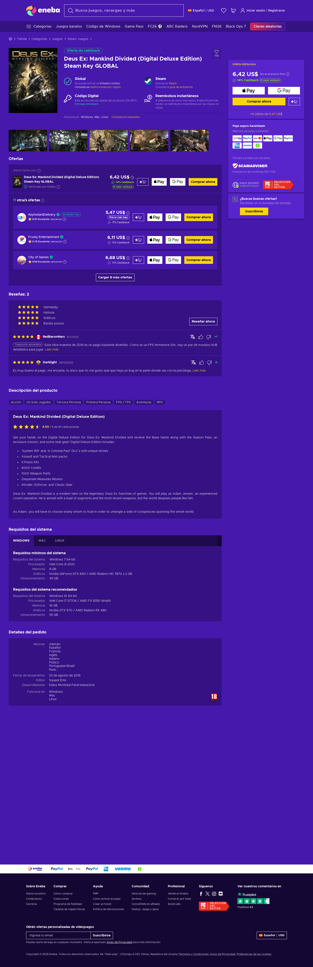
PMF (95, 893)
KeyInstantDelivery (41, 214)
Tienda (22, 39)
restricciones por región (105, 87)
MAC (42, 540)
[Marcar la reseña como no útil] (208, 337)
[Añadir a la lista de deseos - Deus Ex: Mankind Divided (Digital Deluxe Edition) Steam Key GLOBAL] (216, 55)
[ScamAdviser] (250, 166)
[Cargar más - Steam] (148, 81)
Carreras (31, 904)
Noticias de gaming (144, 893)
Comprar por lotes (179, 899)
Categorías (39, 39)
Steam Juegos (77, 39)
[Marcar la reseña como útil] (200, 337)
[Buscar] (124, 11)
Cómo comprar (63, 893)
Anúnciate (174, 904)
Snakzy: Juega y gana (145, 909)
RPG (160, 402)
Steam (173, 83)
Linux (53, 699)
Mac (52, 695)
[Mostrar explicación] (64, 219)
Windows (56, 691)
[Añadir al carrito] (294, 101)
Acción (16, 402)
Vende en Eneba (178, 893)
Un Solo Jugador (39, 402)
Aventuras (143, 402)
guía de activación (181, 87)
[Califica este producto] (27, 427)
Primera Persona (98, 402)
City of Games (38, 257)
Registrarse (276, 10)
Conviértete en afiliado (146, 904)
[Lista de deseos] (223, 10)
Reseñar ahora (203, 321)
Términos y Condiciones (193, 954)
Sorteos (137, 899)
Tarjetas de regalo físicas (69, 909)
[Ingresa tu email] (58, 935)
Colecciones (61, 899)
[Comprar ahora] (249, 90)
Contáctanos (34, 899)
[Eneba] (43, 10)
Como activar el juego (107, 899)
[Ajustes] (201, 10)
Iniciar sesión (252, 10)
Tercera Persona (69, 402)
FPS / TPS (123, 402)
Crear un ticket (102, 904)
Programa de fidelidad (67, 904)
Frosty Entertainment (43, 237)
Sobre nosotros (36, 893)
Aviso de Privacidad (119, 942)
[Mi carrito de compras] (233, 10)
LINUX (59, 540)
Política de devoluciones (108, 909)
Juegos (57, 39)
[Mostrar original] (192, 336)
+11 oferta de (266, 114)
